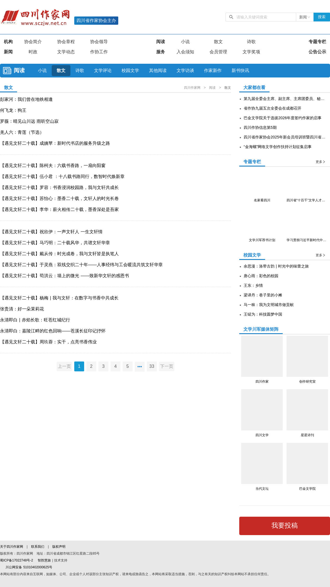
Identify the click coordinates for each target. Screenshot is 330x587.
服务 (160, 51)
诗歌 (251, 41)
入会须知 (185, 51)
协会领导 (99, 41)
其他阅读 (158, 70)
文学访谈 (185, 70)
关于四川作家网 (12, 547)
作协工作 (99, 51)
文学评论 (103, 70)
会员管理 (218, 51)
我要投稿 (284, 525)
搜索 (322, 17)
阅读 (160, 41)
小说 (185, 41)
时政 (33, 51)
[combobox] (305, 17)
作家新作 (213, 70)
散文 (218, 41)
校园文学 (130, 70)
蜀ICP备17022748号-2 (16, 560)
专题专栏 (317, 41)
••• (140, 366)
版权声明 (58, 547)
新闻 (8, 51)
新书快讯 (240, 70)
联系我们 (37, 547)
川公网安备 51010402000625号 (26, 567)
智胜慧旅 (44, 560)
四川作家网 (193, 88)
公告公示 (317, 51)
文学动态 (66, 51)
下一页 (167, 366)
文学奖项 (251, 51)
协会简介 (33, 41)
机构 (8, 41)
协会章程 (66, 41)
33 (151, 366)
